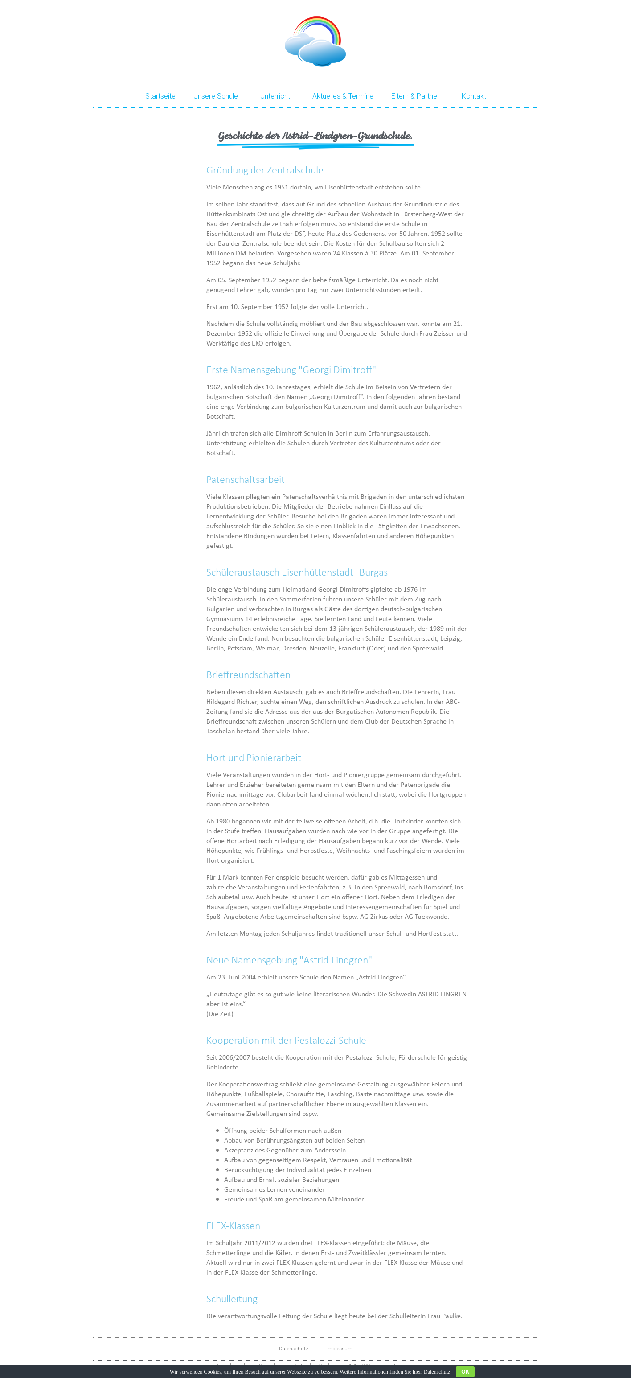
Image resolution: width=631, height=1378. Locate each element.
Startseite (160, 96)
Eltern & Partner (417, 96)
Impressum (339, 1349)
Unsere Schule (217, 96)
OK (465, 1372)
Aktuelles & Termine (342, 96)
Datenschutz (293, 1349)
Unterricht (277, 96)
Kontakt (474, 96)
